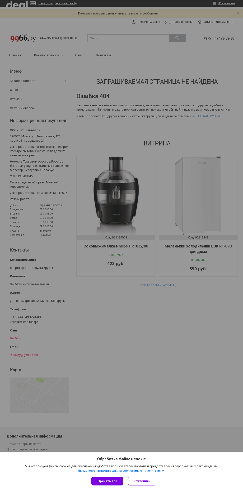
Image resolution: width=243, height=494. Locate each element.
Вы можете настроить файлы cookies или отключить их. (119, 470)
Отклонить (142, 481)
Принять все (107, 481)
